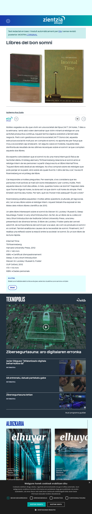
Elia (60, 31)
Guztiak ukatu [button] (56, 504)
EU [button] (16, 119)
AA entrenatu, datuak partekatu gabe (26, 377)
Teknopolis (15, 299)
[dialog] (46, 497)
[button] (8, 21)
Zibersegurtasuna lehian (19, 394)
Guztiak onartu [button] (36, 504)
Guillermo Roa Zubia (15, 113)
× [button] (89, 482)
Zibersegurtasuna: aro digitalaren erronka (43, 352)
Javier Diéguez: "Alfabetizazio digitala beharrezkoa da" (26, 362)
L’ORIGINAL (32, 34)
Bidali (12, 288)
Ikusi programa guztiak (75, 413)
